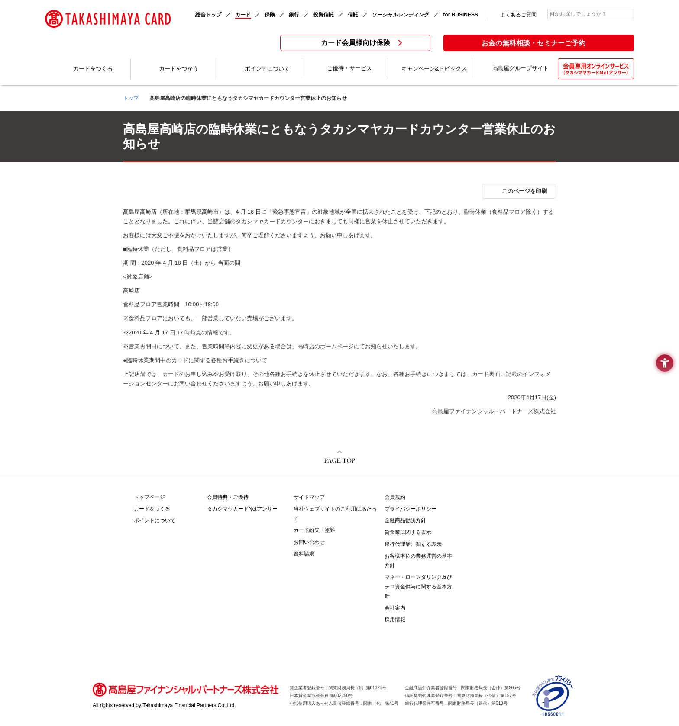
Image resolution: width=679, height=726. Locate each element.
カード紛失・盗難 (314, 530)
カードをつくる (152, 509)
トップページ (149, 497)
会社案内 (395, 608)
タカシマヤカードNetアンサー (242, 509)
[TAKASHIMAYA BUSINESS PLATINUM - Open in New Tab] (502, 536)
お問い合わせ (309, 542)
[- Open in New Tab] (553, 712)
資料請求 (304, 554)
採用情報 (395, 620)
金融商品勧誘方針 (405, 520)
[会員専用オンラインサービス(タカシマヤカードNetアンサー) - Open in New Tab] (596, 68)
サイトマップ (309, 497)
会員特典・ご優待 (228, 497)
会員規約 (395, 497)
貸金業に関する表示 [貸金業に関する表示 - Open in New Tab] (408, 532)
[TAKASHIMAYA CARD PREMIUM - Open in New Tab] (502, 518)
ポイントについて (154, 520)
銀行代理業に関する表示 (413, 544)
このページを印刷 (524, 191)
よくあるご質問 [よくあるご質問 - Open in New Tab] (518, 15)
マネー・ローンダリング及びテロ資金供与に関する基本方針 (418, 586)
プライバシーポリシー (410, 509)
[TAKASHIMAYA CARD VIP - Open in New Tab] (502, 502)
